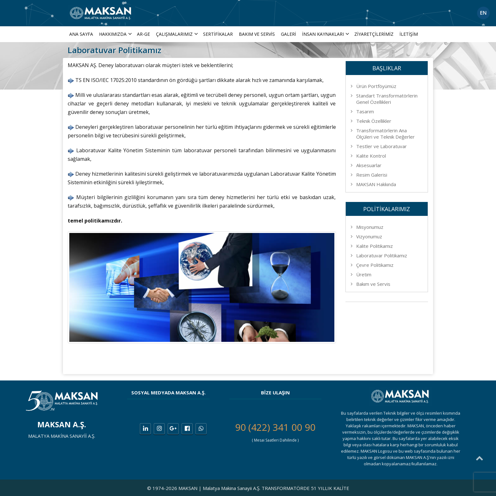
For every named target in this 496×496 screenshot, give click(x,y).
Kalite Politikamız (374, 246)
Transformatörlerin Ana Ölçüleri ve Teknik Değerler (385, 133)
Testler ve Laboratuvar (381, 146)
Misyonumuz (369, 227)
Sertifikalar (218, 34)
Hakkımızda (116, 34)
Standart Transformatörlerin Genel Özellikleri (387, 98)
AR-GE (143, 34)
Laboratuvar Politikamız (381, 255)
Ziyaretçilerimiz (374, 34)
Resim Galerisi (371, 175)
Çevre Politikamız (375, 265)
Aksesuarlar (368, 165)
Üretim (363, 274)
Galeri (288, 34)
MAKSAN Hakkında (376, 184)
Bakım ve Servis (257, 34)
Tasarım (365, 111)
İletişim (409, 34)
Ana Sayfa (81, 34)
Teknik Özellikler (373, 121)
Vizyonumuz (369, 236)
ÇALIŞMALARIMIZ (177, 34)
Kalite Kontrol (371, 156)
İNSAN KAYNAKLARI (326, 34)
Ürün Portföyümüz (376, 86)
